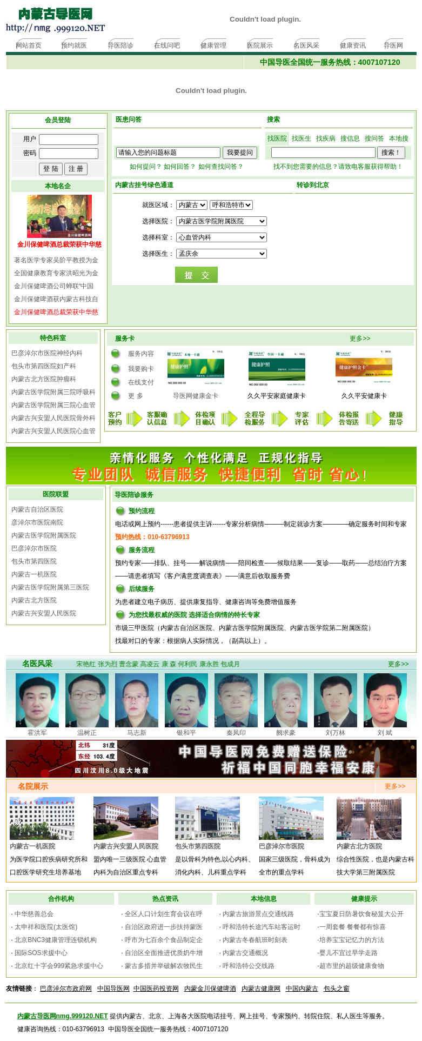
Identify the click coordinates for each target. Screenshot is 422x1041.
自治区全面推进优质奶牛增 (164, 953)
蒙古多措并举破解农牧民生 (164, 966)
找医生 (301, 138)
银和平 (186, 733)
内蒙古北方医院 (34, 600)
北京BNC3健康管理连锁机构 (56, 940)
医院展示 (260, 45)
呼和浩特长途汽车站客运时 (261, 927)
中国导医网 (113, 988)
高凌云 (153, 664)
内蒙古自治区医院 (37, 509)
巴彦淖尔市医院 (34, 548)
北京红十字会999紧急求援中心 (59, 966)
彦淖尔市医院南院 (37, 522)
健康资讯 (353, 45)
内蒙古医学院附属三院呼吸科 (53, 392)
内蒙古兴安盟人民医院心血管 (53, 431)
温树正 (87, 733)
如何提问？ (146, 166)
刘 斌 (385, 733)
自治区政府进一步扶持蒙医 (164, 927)
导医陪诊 (120, 45)
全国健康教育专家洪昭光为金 (56, 273)
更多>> (360, 338)
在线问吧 (167, 45)
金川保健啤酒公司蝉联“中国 (54, 286)
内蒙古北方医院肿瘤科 (43, 379)
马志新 (136, 733)
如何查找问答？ (221, 166)
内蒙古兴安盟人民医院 (43, 613)
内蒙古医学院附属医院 (43, 535)
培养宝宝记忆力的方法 (351, 940)
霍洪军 (37, 733)
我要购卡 (141, 369)
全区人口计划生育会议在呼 (164, 914)
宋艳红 (89, 664)
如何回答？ (180, 166)
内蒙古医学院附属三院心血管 (53, 405)
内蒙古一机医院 (34, 574)
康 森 (171, 664)
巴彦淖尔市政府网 (66, 988)
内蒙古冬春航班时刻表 (255, 940)
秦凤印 (236, 733)
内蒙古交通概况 (245, 953)
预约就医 (74, 45)
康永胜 (212, 664)
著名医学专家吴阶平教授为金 (56, 260)
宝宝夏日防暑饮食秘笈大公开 (361, 914)
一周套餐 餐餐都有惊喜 (352, 927)
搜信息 (350, 138)
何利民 (190, 664)
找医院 (277, 138)
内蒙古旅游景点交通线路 (258, 914)
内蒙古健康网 (261, 988)
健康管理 (213, 45)
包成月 (233, 664)
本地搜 (398, 138)
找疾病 (326, 138)
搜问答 (374, 138)
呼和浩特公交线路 (248, 966)
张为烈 (110, 664)
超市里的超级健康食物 (351, 966)
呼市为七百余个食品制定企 (164, 940)
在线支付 (141, 382)
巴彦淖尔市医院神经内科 (47, 353)
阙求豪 (286, 733)
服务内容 (141, 353)
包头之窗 (337, 988)
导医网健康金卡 (195, 396)
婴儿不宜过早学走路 (348, 953)
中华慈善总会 (34, 914)
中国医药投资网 (156, 988)
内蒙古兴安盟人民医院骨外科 (53, 418)
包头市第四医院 (34, 561)
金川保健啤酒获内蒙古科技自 (56, 299)
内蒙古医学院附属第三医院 (50, 587)
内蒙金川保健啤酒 (210, 988)
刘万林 (335, 733)
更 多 (135, 396)
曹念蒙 (131, 664)
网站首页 (29, 45)
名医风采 (306, 45)
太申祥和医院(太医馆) (46, 927)
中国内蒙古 (302, 988)
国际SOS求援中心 (41, 953)
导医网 (393, 45)
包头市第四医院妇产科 (43, 366)
